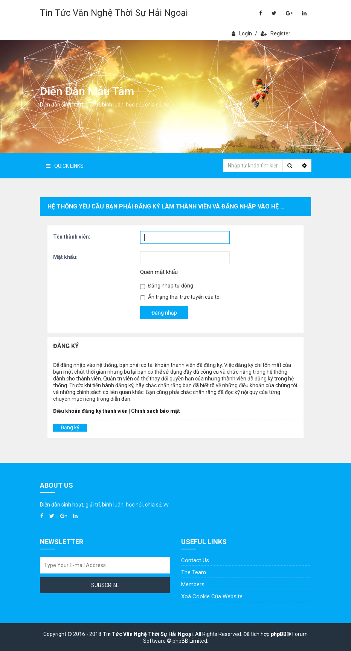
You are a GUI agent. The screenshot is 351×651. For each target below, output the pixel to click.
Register (275, 33)
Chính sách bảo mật (155, 411)
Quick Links (65, 166)
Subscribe (105, 585)
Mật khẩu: (65, 257)
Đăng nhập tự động (166, 286)
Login (242, 33)
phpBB (279, 634)
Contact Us (195, 560)
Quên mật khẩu (159, 272)
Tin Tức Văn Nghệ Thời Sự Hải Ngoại (114, 13)
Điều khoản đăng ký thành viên (90, 411)
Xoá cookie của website (212, 596)
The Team (193, 572)
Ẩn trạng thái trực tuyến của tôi (180, 297)
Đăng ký (70, 427)
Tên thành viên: (71, 237)
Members (192, 584)
